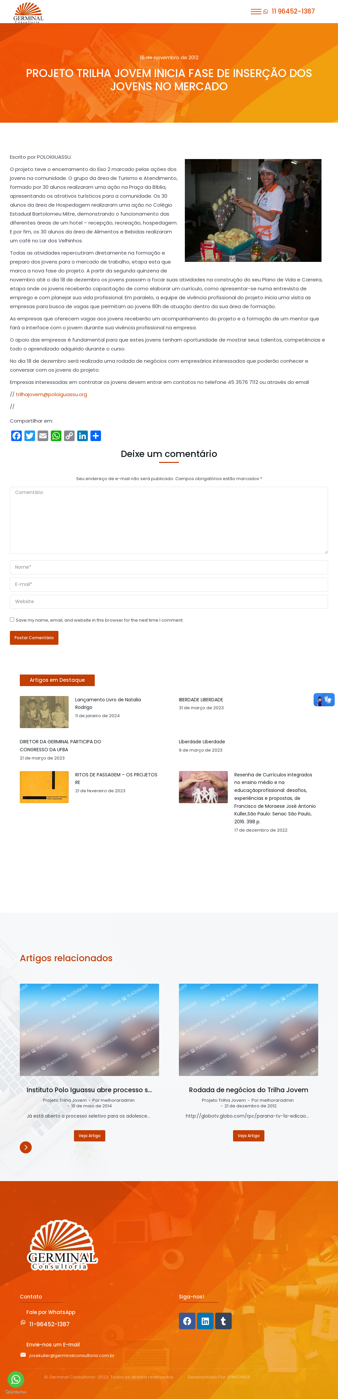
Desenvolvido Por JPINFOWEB (219, 1377)
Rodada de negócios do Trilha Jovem (248, 1090)
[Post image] (89, 1030)
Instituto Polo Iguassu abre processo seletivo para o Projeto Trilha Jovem (89, 1090)
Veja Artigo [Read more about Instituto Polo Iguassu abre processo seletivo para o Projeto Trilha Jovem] (90, 1135)
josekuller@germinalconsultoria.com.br (72, 1355)
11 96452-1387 (293, 11)
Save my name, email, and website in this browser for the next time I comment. (100, 620)
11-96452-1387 (49, 1324)
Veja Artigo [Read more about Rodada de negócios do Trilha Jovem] (249, 1135)
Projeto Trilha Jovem (65, 1100)
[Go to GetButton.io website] (15, 1392)
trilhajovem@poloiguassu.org (51, 394)
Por (113, 1100)
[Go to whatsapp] (16, 1379)
